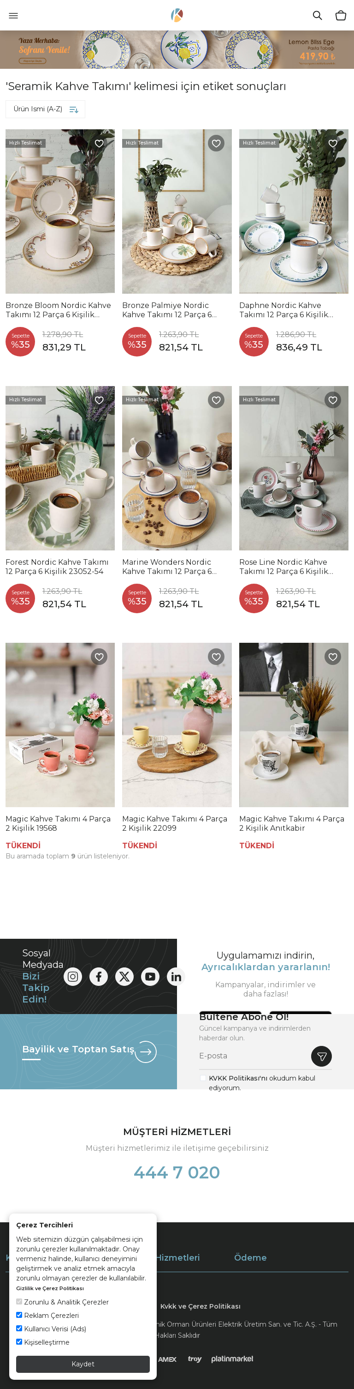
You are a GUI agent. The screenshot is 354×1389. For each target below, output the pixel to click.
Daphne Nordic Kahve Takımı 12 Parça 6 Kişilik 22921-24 (283, 310)
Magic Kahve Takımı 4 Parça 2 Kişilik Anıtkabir (291, 824)
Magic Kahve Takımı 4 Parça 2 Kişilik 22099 (174, 824)
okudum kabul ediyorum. (262, 1083)
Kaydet (82, 1364)
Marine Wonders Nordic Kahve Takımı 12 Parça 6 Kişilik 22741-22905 (167, 567)
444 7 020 (177, 1172)
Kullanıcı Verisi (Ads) (51, 1329)
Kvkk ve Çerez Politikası (200, 1306)
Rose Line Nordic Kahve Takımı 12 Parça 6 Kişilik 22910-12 (283, 567)
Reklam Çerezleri (47, 1315)
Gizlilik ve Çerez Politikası (50, 1288)
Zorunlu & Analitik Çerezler (62, 1302)
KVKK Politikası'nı (238, 1078)
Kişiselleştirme (43, 1342)
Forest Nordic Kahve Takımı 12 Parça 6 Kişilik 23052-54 (57, 567)
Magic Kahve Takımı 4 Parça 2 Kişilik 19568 (58, 824)
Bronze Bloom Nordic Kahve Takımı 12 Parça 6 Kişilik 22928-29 (58, 310)
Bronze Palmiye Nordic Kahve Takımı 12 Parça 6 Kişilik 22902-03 (167, 310)
